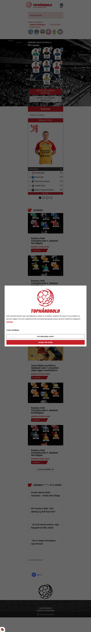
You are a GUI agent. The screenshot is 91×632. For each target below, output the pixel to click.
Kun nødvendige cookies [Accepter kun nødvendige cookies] (45, 337)
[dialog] (45, 315)
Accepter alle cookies (45, 342)
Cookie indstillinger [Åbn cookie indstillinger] (12, 330)
